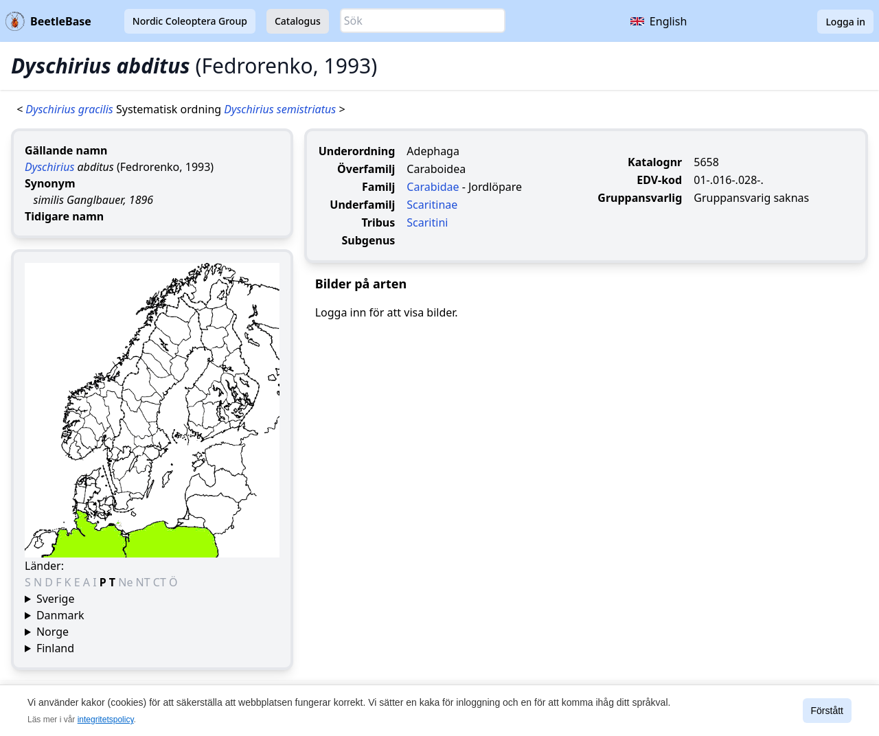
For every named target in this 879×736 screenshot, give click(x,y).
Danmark (60, 615)
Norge (52, 631)
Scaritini (427, 222)
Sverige (55, 598)
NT (144, 582)
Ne (126, 582)
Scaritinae (432, 204)
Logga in (845, 21)
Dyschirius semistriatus (281, 109)
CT (161, 582)
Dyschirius (49, 166)
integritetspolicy (106, 719)
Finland (55, 648)
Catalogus (298, 20)
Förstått (827, 710)
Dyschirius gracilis (70, 109)
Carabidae (433, 186)
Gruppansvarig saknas (751, 197)
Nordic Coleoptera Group (190, 20)
